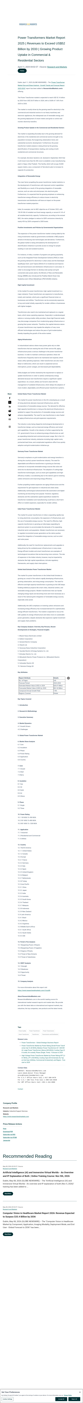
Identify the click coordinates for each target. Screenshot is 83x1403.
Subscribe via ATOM (10, 1137)
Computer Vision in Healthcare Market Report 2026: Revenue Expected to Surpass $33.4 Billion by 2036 (38, 1215)
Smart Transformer (24, 1034)
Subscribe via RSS (9, 1134)
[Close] (80, 1392)
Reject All (74, 1399)
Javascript (6, 1140)
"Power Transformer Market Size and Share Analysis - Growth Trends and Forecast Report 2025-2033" (41, 85)
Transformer (35, 1034)
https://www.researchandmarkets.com (16, 1116)
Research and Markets (57, 67)
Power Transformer (34, 1031)
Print (4, 1129)
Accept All (61, 1399)
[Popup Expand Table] (68, 678)
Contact (20, 1089)
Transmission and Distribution (50, 1034)
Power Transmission (48, 1031)
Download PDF (8, 1132)
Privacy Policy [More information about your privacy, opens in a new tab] (68, 1395)
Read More (8, 1193)
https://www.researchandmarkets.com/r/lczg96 (34, 990)
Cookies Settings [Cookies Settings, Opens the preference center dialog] (7, 1399)
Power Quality (22, 1031)
